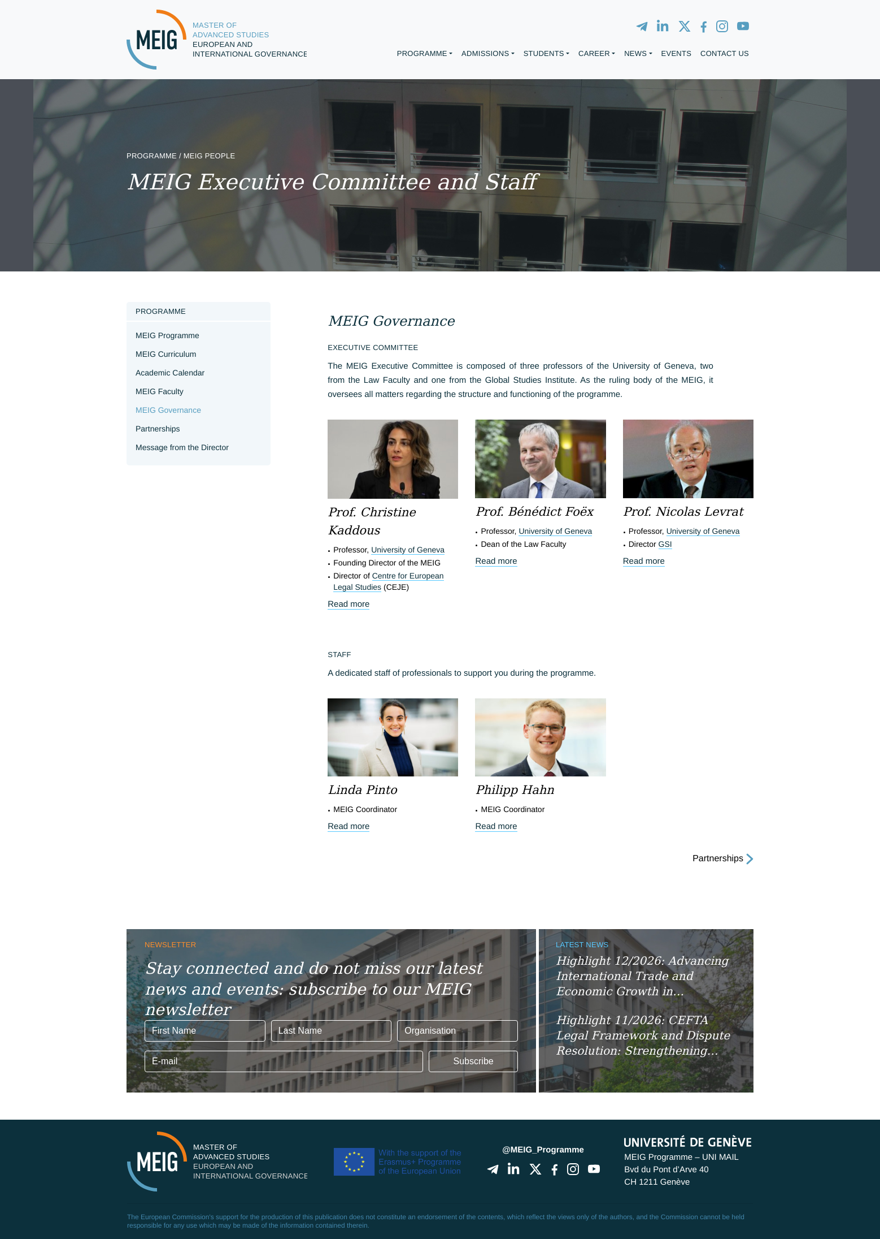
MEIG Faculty (160, 391)
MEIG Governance (168, 410)
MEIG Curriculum (166, 354)
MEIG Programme (167, 335)
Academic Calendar (170, 372)
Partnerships (158, 428)
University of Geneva (408, 549)
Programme (161, 311)
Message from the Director (182, 447)
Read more (348, 604)
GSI (665, 544)
